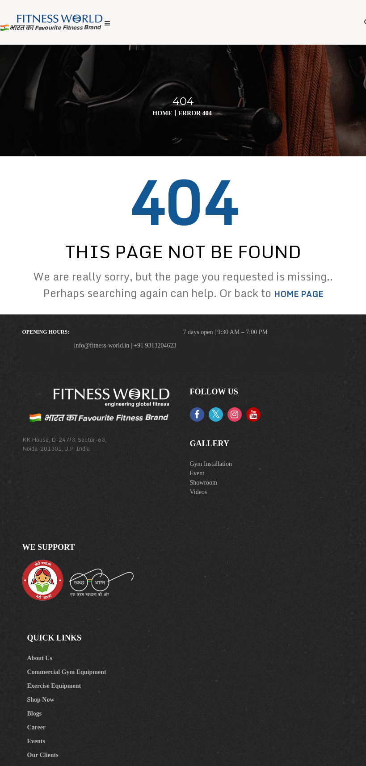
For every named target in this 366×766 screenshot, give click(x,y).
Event (197, 473)
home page (298, 294)
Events (36, 741)
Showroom (203, 482)
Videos (198, 492)
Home (162, 113)
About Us (39, 658)
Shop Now (41, 699)
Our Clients (43, 755)
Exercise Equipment (54, 685)
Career (36, 727)
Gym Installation (211, 463)
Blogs (34, 713)
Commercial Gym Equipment (66, 672)
